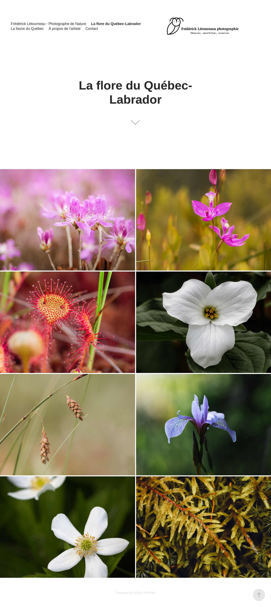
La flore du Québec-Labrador (116, 24)
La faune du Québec (27, 29)
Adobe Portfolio (144, 593)
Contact (91, 29)
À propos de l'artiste (65, 29)
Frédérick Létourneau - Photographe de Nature (48, 24)
